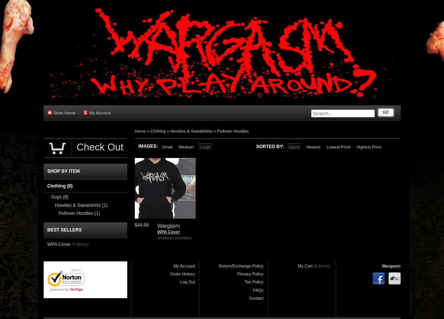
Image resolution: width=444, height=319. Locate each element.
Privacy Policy (250, 274)
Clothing (158, 131)
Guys (60, 197)
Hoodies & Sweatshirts (192, 131)
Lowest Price (339, 147)
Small (167, 147)
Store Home (61, 112)
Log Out (187, 282)
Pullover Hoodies (233, 131)
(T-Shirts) (80, 244)
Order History (182, 274)
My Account (97, 112)
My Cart (305, 266)
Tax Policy (254, 282)
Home (140, 131)
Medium (186, 147)
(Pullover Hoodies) (175, 238)
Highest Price (369, 147)
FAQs (258, 290)
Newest (314, 147)
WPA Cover (169, 232)
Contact (256, 298)
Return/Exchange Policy (241, 266)
